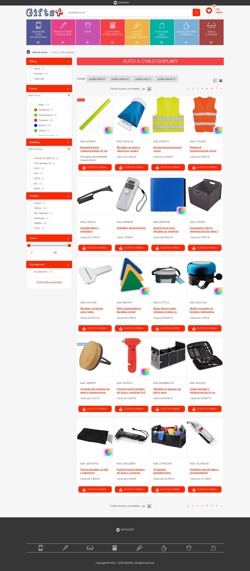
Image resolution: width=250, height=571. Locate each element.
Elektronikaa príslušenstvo (112, 31)
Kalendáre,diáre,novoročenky (38, 32)
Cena (32, 238)
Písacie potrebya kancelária (63, 31)
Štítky (33, 61)
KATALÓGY (125, 529)
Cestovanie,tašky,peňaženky (162, 32)
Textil (87, 30)
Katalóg (34, 142)
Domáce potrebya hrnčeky (186, 31)
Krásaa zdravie (211, 31)
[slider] (28, 245)
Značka (34, 195)
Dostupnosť (36, 264)
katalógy (121, 2)
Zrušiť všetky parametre (49, 282)
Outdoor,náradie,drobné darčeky (137, 32)
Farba (33, 88)
